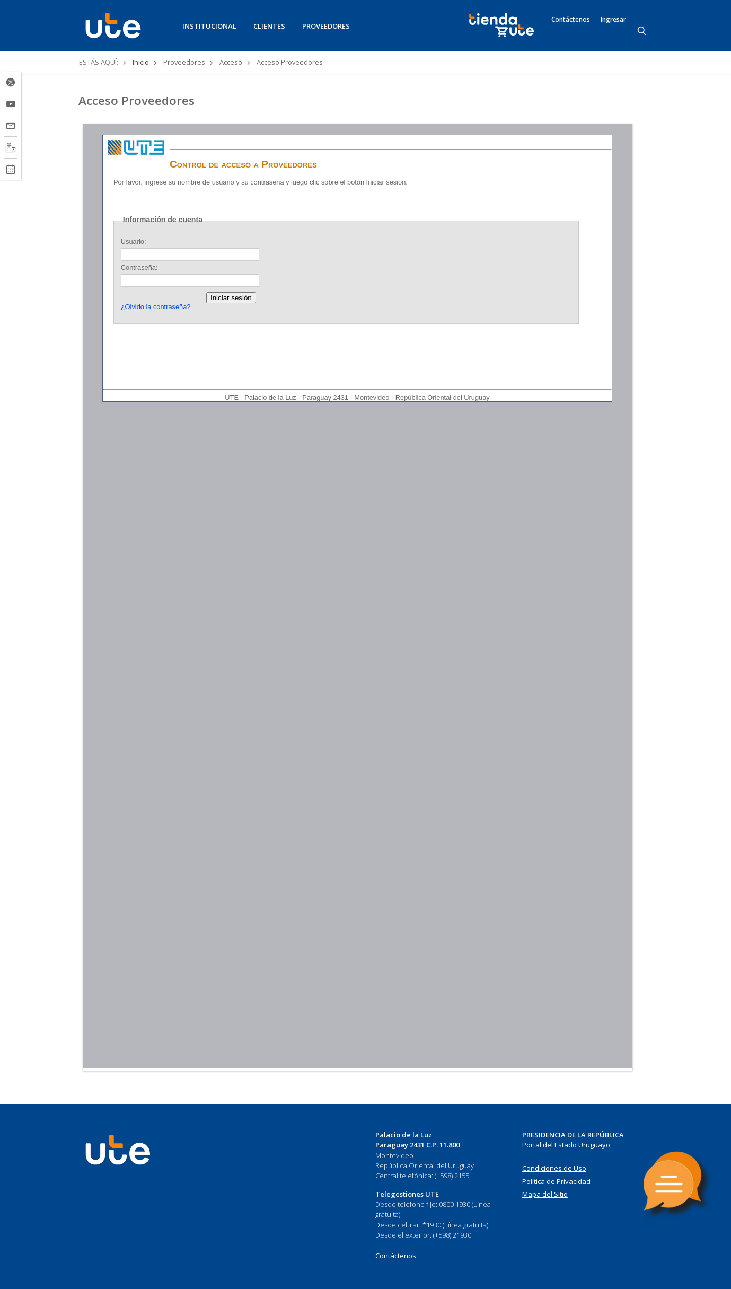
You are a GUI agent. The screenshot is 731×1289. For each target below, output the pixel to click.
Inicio (141, 62)
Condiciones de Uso (554, 1168)
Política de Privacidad (556, 1181)
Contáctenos (570, 19)
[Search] (642, 31)
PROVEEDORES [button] (326, 26)
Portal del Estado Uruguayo (566, 1145)
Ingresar (613, 19)
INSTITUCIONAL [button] (209, 26)
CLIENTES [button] (269, 26)
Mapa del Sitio (545, 1194)
